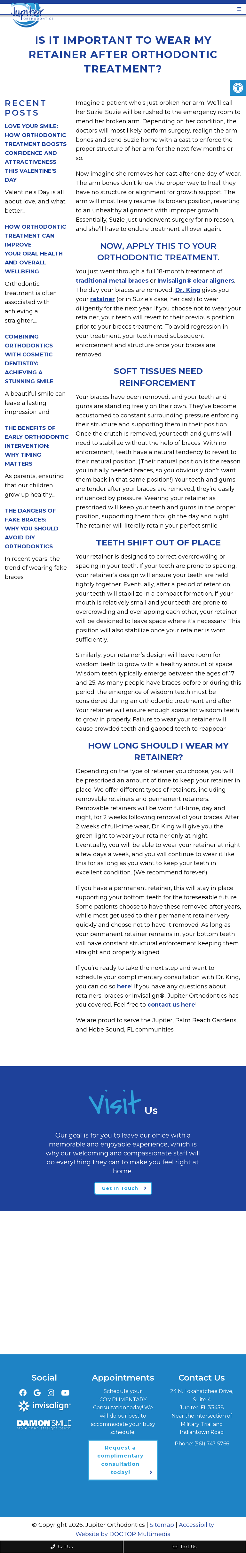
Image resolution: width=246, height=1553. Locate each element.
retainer (102, 299)
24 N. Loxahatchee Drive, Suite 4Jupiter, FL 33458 (201, 1399)
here (124, 986)
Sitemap (162, 1524)
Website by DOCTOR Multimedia (123, 1534)
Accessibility (196, 1524)
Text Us (184, 1546)
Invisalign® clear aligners (195, 280)
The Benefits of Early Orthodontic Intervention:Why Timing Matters (37, 446)
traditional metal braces (112, 280)
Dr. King (187, 289)
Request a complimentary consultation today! (120, 1460)
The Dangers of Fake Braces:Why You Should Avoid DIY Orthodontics (32, 528)
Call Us (62, 1546)
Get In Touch (120, 1188)
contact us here (171, 1004)
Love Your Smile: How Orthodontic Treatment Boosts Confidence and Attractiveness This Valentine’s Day (36, 153)
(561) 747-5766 (211, 1444)
